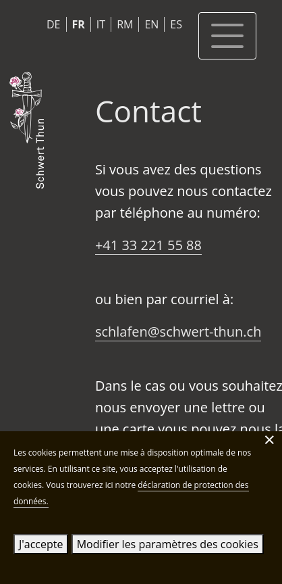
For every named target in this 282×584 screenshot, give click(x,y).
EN (151, 24)
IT (100, 24)
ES (176, 24)
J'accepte (41, 544)
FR (78, 24)
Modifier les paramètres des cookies (167, 544)
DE (54, 24)
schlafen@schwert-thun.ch (178, 331)
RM (125, 24)
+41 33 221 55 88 (148, 245)
